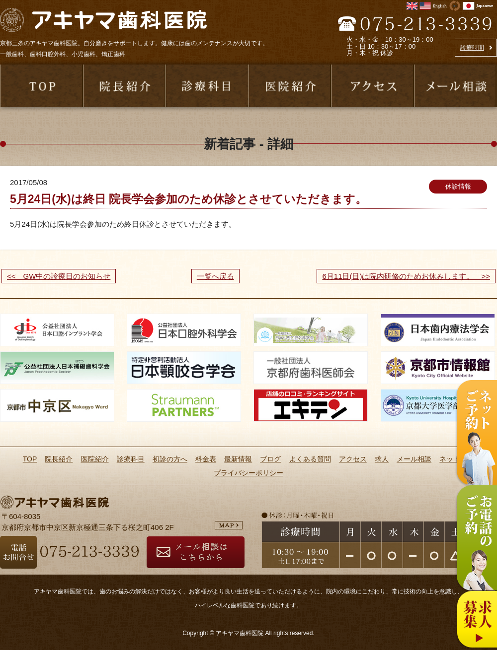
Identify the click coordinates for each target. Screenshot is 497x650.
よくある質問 (310, 459)
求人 (382, 459)
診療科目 (131, 459)
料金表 (205, 459)
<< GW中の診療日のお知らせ (58, 276)
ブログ (270, 459)
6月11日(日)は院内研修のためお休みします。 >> (406, 276)
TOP (30, 459)
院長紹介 (59, 459)
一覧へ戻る (215, 276)
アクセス (353, 459)
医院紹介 (95, 459)
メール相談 (414, 459)
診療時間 (472, 47)
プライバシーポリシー (248, 473)
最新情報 (238, 459)
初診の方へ (170, 459)
